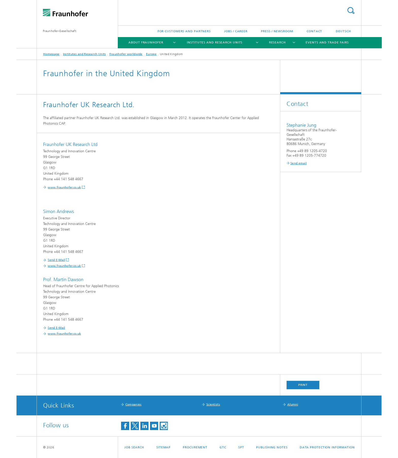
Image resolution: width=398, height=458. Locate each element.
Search (351, 10)
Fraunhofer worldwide (126, 54)
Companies (133, 404)
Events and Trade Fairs (327, 42)
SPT (241, 447)
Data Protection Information (327, 447)
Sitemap (163, 447)
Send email (298, 163)
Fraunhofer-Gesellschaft (59, 31)
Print (303, 385)
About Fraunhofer (145, 42)
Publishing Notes (271, 447)
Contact (314, 31)
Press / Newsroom (277, 31)
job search (134, 447)
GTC (223, 447)
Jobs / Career (235, 31)
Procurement (195, 447)
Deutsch (343, 31)
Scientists (213, 404)
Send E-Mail (56, 260)
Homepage (51, 54)
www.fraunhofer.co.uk (64, 187)
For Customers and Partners (184, 31)
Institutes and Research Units (214, 42)
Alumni (292, 404)
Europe (151, 54)
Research (277, 42)
